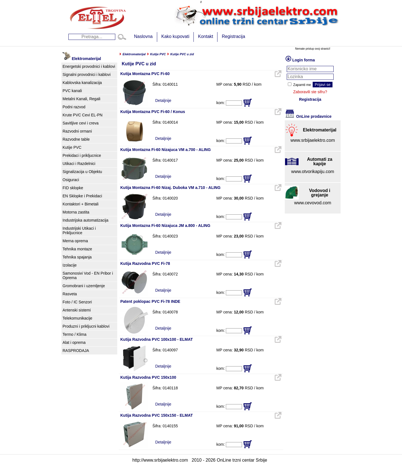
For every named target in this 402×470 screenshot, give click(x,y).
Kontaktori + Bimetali (81, 204)
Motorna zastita (76, 212)
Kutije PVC (72, 147)
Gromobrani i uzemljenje (84, 286)
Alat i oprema (74, 342)
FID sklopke (73, 188)
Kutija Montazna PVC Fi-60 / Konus (152, 111)
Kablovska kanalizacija (82, 82)
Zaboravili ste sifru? (310, 92)
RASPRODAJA (76, 350)
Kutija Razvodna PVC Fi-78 (145, 263)
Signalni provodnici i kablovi (87, 74)
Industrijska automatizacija (85, 220)
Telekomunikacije (77, 318)
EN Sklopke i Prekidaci (82, 196)
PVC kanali (72, 90)
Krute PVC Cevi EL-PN (82, 115)
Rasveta (70, 294)
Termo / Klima (75, 334)
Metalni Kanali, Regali (81, 99)
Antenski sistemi (77, 310)
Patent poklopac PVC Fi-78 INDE (150, 301)
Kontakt (205, 36)
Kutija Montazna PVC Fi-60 (145, 73)
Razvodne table (76, 139)
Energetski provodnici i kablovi (89, 66)
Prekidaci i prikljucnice (82, 155)
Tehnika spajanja (77, 257)
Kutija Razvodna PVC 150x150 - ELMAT (156, 415)
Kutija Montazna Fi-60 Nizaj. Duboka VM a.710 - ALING (170, 187)
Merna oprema (75, 241)
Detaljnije (163, 100)
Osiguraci (71, 180)
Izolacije (70, 265)
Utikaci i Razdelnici (79, 163)
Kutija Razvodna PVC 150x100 (148, 377)
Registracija (233, 36)
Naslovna (143, 36)
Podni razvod (74, 107)
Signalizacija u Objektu (82, 171)
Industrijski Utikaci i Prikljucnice (79, 230)
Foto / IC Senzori (77, 302)
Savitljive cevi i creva (81, 123)
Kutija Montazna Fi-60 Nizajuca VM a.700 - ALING (165, 149)
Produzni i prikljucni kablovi (86, 326)
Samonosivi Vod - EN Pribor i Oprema (88, 275)
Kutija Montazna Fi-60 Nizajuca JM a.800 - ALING (165, 225)
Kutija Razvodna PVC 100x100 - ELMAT (156, 339)
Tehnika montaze (77, 249)
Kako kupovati (175, 36)
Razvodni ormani (77, 131)
